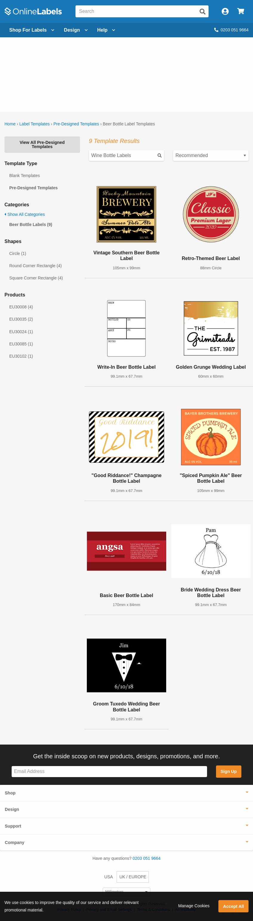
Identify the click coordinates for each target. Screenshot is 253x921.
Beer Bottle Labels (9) (30, 224)
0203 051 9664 (231, 29)
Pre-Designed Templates (76, 124)
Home (10, 124)
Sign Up (228, 771)
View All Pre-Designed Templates (42, 144)
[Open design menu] (75, 30)
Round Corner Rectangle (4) (35, 265)
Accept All (233, 906)
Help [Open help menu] (106, 30)
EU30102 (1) (21, 356)
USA (108, 876)
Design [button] (12, 809)
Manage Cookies (193, 905)
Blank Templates (24, 175)
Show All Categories (24, 214)
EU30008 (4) (21, 307)
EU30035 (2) (21, 319)
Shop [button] (10, 793)
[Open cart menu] (241, 11)
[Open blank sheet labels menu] (31, 30)
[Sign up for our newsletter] (109, 771)
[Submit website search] (202, 11)
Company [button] (14, 842)
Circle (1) (17, 253)
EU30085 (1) (21, 344)
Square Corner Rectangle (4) (36, 278)
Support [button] (13, 826)
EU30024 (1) (21, 331)
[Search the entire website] (142, 11)
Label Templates (34, 124)
